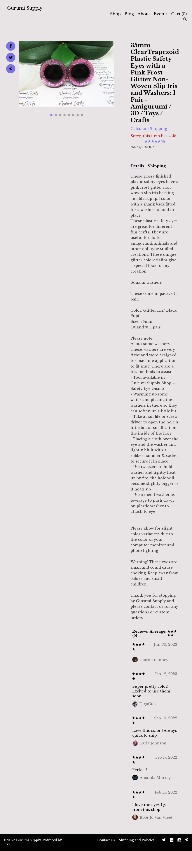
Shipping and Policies (136, 840)
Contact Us (106, 840)
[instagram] (179, 840)
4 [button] (64, 115)
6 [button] (73, 115)
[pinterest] (187, 840)
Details (137, 166)
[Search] (185, 19)
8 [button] (82, 115)
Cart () (179, 14)
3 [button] (60, 115)
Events (161, 14)
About (144, 14)
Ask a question (143, 146)
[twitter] (164, 840)
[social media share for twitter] (11, 58)
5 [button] (69, 115)
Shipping (157, 166)
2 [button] (56, 115)
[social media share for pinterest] (11, 69)
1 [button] (51, 115)
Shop (115, 14)
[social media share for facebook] (10, 46)
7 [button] (78, 115)
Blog (129, 14)
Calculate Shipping (149, 128)
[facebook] (171, 840)
